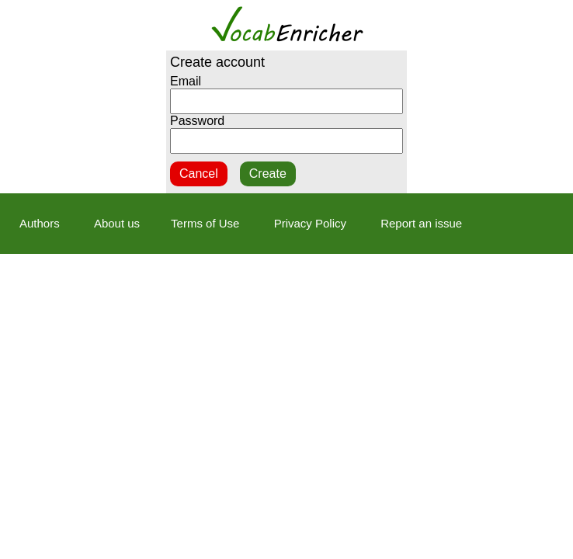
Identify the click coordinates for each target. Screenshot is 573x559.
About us (117, 223)
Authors (39, 223)
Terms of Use (205, 223)
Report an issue (421, 223)
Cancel (198, 173)
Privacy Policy (310, 223)
